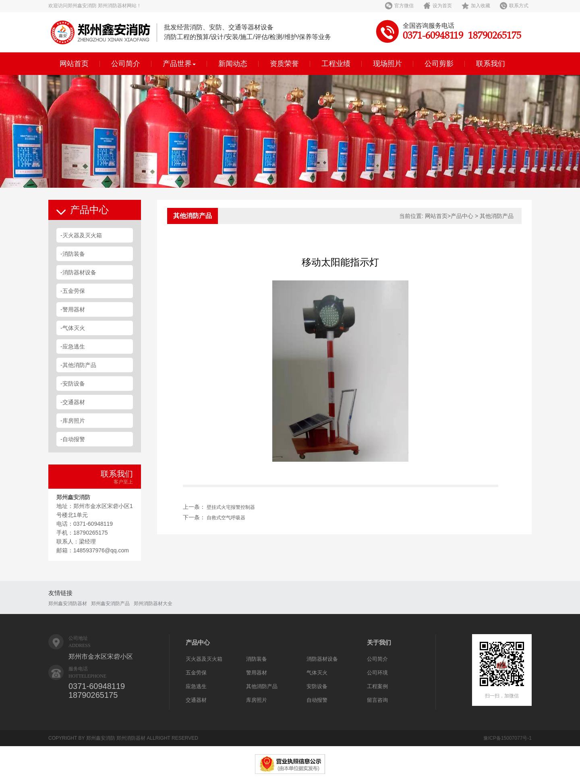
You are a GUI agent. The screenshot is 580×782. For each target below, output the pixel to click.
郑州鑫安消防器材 (67, 603)
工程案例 (377, 686)
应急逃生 (196, 686)
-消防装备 (72, 254)
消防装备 (256, 659)
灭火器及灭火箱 (204, 659)
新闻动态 (232, 64)
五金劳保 (196, 673)
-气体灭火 (72, 328)
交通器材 (196, 700)
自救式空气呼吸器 (226, 518)
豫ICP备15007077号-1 (507, 738)
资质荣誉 (284, 64)
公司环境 (377, 673)
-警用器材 (72, 309)
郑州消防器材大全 (153, 603)
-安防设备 (72, 383)
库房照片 (256, 700)
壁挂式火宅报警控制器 (231, 507)
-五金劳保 (72, 291)
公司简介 (125, 64)
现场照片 (387, 64)
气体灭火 (317, 673)
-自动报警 (72, 439)
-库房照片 (72, 420)
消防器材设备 (322, 659)
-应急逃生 (72, 346)
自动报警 (317, 700)
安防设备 (317, 686)
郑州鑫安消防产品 (110, 603)
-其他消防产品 (78, 365)
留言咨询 (377, 700)
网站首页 (74, 64)
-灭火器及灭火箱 (81, 235)
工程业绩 (335, 64)
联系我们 (490, 64)
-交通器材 (72, 402)
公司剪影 (439, 64)
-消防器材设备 (78, 272)
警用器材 (256, 673)
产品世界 (179, 64)
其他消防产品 (262, 686)
